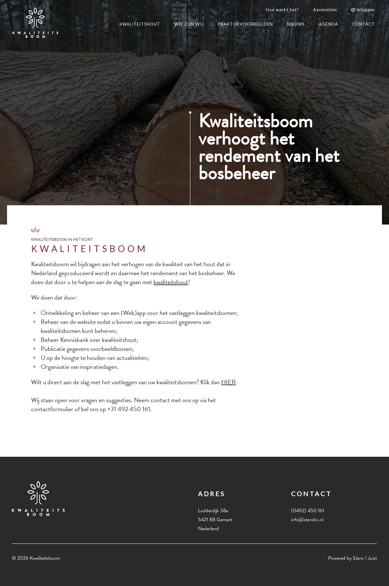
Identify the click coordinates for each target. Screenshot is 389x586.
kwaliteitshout (170, 282)
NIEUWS (296, 24)
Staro (358, 558)
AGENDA (328, 24)
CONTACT (363, 24)
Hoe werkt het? (282, 9)
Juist (372, 558)
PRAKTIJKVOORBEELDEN (245, 24)
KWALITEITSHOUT (140, 24)
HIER (228, 382)
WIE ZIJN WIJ (189, 24)
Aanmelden (325, 9)
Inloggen (363, 9)
